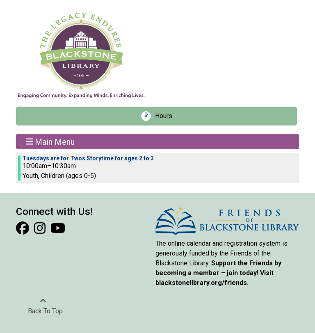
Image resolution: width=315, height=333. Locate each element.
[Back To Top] (43, 306)
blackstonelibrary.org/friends (201, 283)
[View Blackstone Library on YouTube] (57, 231)
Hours (166, 116)
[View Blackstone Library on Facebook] (23, 231)
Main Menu (50, 141)
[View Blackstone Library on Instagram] (40, 231)
